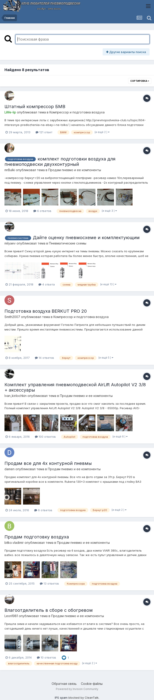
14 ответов (44, 357)
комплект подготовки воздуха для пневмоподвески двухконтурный (59, 161)
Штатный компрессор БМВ (34, 106)
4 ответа (46, 284)
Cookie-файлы (92, 684)
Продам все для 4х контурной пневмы (48, 463)
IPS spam (61, 697)
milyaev (10, 243)
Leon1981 (11, 616)
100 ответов (45, 436)
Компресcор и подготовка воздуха (77, 112)
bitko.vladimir (14, 542)
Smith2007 (12, 317)
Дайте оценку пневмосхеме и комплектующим (86, 237)
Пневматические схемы (67, 243)
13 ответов (49, 583)
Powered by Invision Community (77, 689)
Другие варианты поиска (126, 52)
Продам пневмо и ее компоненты (74, 170)
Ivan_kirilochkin (15, 396)
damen (9, 469)
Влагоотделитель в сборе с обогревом (48, 610)
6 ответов (42, 211)
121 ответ (44, 132)
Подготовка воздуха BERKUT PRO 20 (45, 311)
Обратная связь (64, 684)
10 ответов (46, 657)
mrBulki (9, 170)
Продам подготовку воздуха (36, 537)
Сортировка (139, 81)
